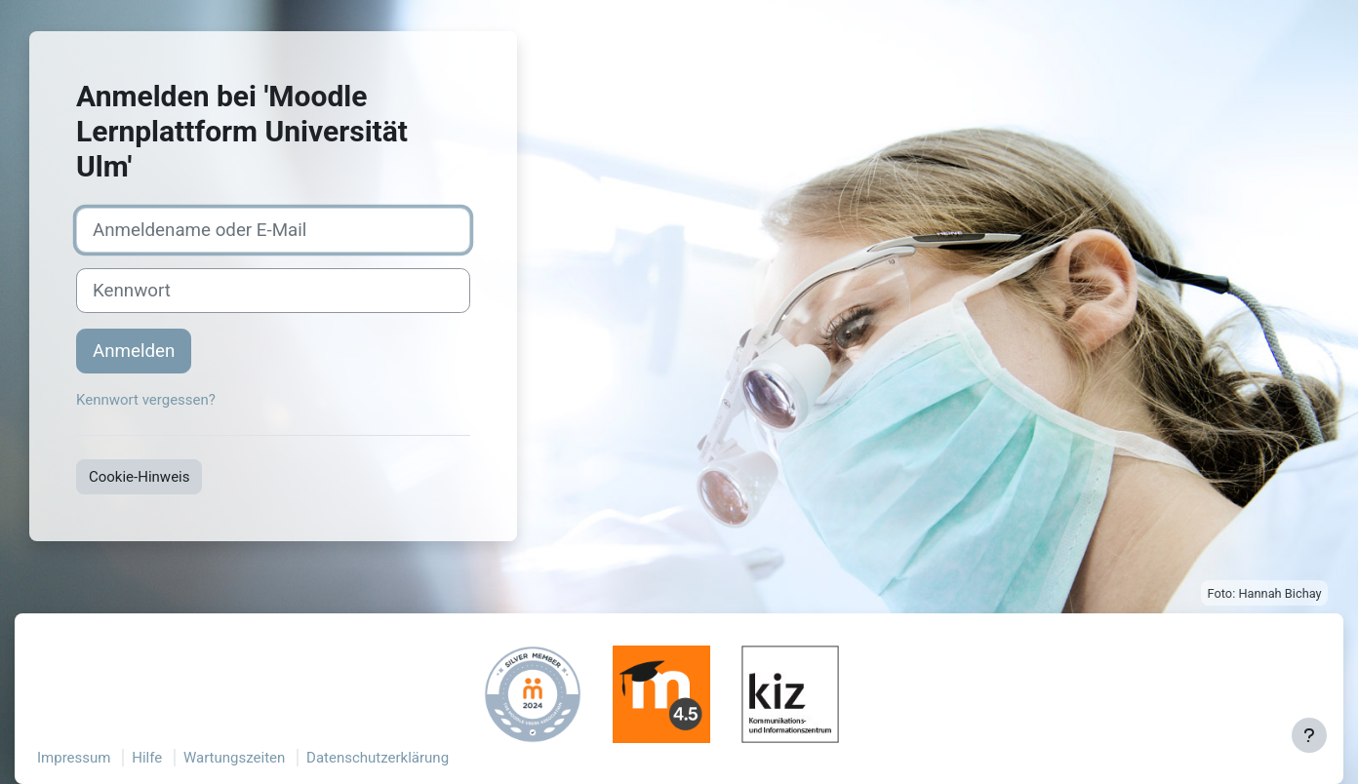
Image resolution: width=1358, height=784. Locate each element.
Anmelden (134, 351)
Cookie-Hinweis (139, 477)
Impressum (73, 757)
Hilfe (147, 757)
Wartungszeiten (234, 757)
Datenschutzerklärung (377, 757)
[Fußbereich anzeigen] (1309, 735)
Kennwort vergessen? (146, 400)
